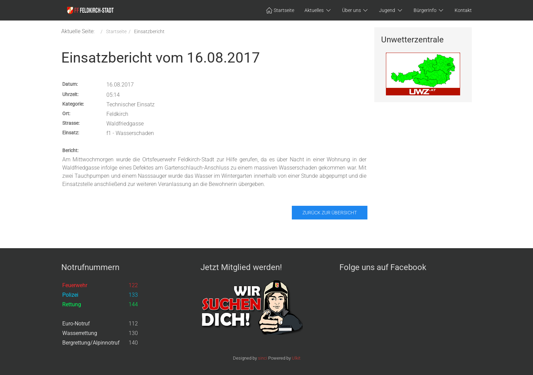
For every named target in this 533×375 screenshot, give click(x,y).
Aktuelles (318, 10)
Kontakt (463, 10)
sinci (262, 358)
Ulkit (296, 358)
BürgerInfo (429, 10)
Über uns (355, 10)
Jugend (391, 10)
